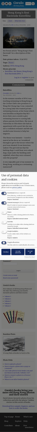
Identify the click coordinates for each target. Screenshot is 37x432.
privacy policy (17, 187)
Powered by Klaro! (30, 257)
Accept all (30, 252)
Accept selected (18, 252)
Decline (6, 252)
